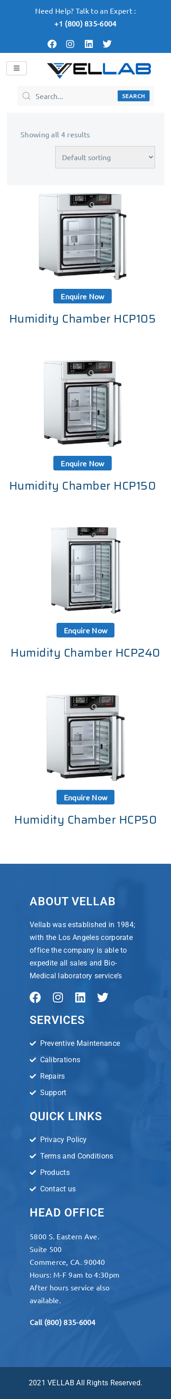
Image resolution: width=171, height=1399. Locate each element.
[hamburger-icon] (16, 68)
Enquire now (82, 296)
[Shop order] (105, 157)
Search (133, 95)
